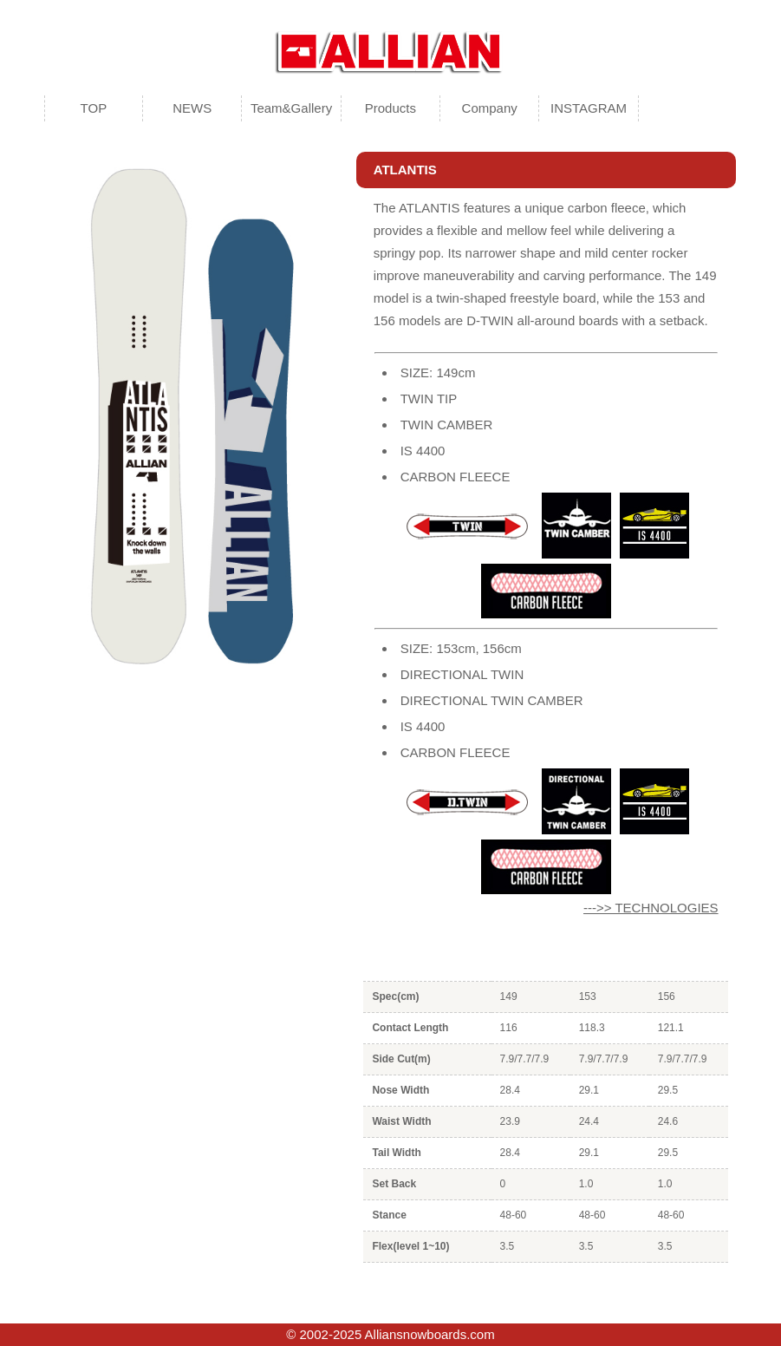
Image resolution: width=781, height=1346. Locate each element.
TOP (94, 108)
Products (390, 108)
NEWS (192, 108)
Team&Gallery (291, 108)
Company (489, 108)
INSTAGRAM (588, 108)
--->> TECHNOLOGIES (651, 907)
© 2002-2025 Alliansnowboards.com (390, 1334)
